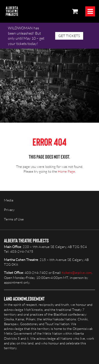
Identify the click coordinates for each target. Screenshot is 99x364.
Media (8, 200)
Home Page (66, 171)
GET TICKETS (69, 36)
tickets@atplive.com (77, 272)
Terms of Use (14, 219)
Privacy (9, 210)
